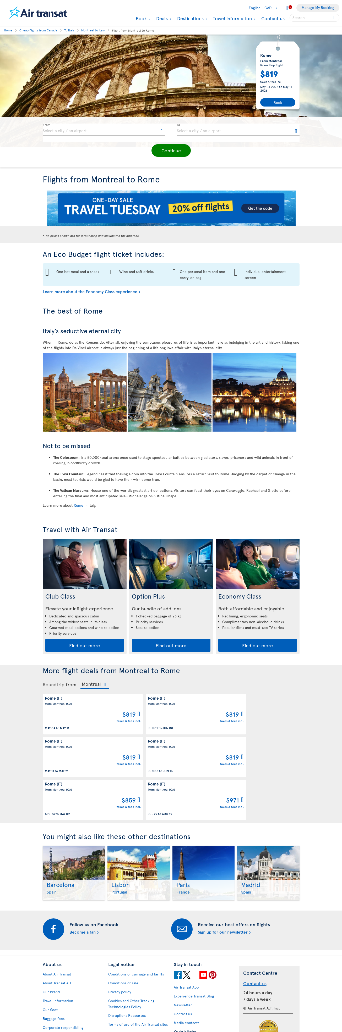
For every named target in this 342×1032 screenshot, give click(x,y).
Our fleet (50, 930)
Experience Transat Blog (194, 917)
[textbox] (104, 130)
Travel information (231, 18)
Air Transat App (186, 908)
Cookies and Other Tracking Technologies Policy (131, 924)
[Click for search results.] (334, 18)
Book (140, 18)
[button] (171, 150)
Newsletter (183, 926)
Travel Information (58, 921)
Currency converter (190, 962)
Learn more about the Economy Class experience (90, 291)
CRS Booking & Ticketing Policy (134, 983)
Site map (50, 1020)
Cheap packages (187, 980)
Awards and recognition (62, 957)
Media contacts (186, 943)
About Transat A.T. (57, 904)
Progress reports (56, 994)
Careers (49, 966)
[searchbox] (314, 18)
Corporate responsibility (63, 948)
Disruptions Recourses (127, 936)
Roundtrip (53, 684)
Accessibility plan (57, 985)
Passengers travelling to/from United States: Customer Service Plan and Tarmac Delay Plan (135, 960)
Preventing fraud (122, 1002)
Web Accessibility (57, 1011)
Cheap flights (185, 971)
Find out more (84, 645)
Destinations (190, 18)
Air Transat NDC (187, 998)
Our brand (51, 913)
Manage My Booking (318, 7)
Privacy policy (119, 913)
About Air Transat (57, 895)
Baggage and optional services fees (137, 975)
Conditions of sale (123, 904)
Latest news (183, 989)
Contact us (273, 18)
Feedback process (58, 1003)
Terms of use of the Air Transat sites (138, 945)
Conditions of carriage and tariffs (136, 895)
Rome (78, 505)
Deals (161, 18)
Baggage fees (53, 939)
